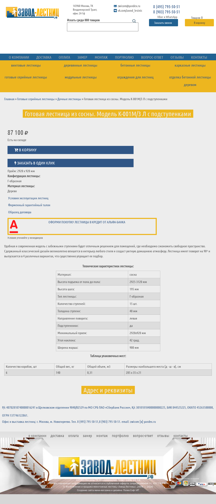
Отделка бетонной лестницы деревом (190, 91)
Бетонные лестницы (135, 75)
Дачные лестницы (69, 109)
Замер (85, 67)
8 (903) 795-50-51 (166, 11)
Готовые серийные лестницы (26, 87)
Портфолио (123, 67)
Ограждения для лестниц (135, 87)
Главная (9, 109)
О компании (27, 67)
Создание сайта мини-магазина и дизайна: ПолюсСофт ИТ (108, 500)
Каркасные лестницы (190, 75)
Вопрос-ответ (148, 67)
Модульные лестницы (81, 87)
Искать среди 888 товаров (83, 20)
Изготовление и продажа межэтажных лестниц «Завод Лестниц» (101, 496)
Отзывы (171, 67)
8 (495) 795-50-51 (166, 6)
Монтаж (102, 67)
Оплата (69, 67)
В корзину (199, 22)
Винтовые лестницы (26, 75)
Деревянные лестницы (80, 75)
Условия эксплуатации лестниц (28, 208)
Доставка (50, 67)
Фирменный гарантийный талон (29, 215)
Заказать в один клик (34, 172)
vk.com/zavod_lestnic (129, 9)
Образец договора (19, 222)
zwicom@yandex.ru (128, 6)
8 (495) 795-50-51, (88, 431)
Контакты (190, 67)
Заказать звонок (163, 22)
